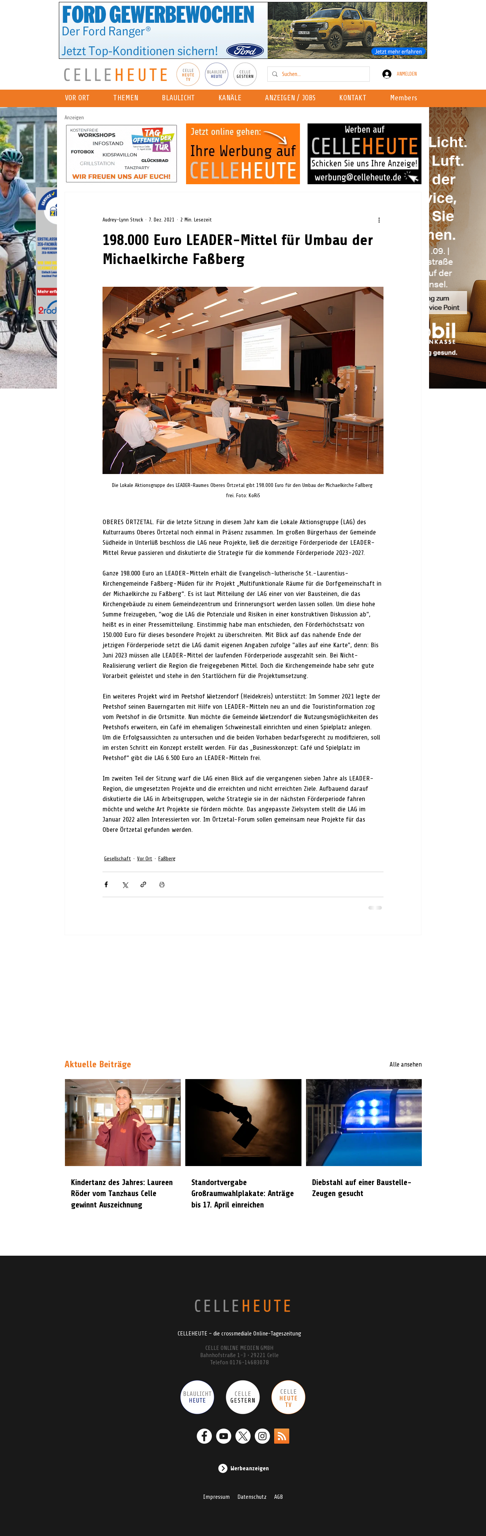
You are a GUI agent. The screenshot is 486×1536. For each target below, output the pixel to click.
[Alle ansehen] (395, 1064)
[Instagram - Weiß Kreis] (262, 1436)
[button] (232, 98)
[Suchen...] (317, 74)
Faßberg (166, 858)
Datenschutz (252, 1496)
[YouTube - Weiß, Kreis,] (223, 1436)
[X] (243, 1436)
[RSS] (281, 1436)
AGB (278, 1496)
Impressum (216, 1496)
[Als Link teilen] (143, 884)
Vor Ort (144, 858)
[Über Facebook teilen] (106, 884)
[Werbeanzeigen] (243, 1468)
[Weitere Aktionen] (378, 219)
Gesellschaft (117, 858)
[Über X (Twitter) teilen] (124, 884)
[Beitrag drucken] (162, 884)
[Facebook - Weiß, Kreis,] (204, 1436)
